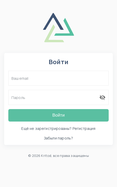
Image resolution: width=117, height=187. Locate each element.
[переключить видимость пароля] (102, 97)
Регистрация (84, 128)
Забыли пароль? (58, 138)
